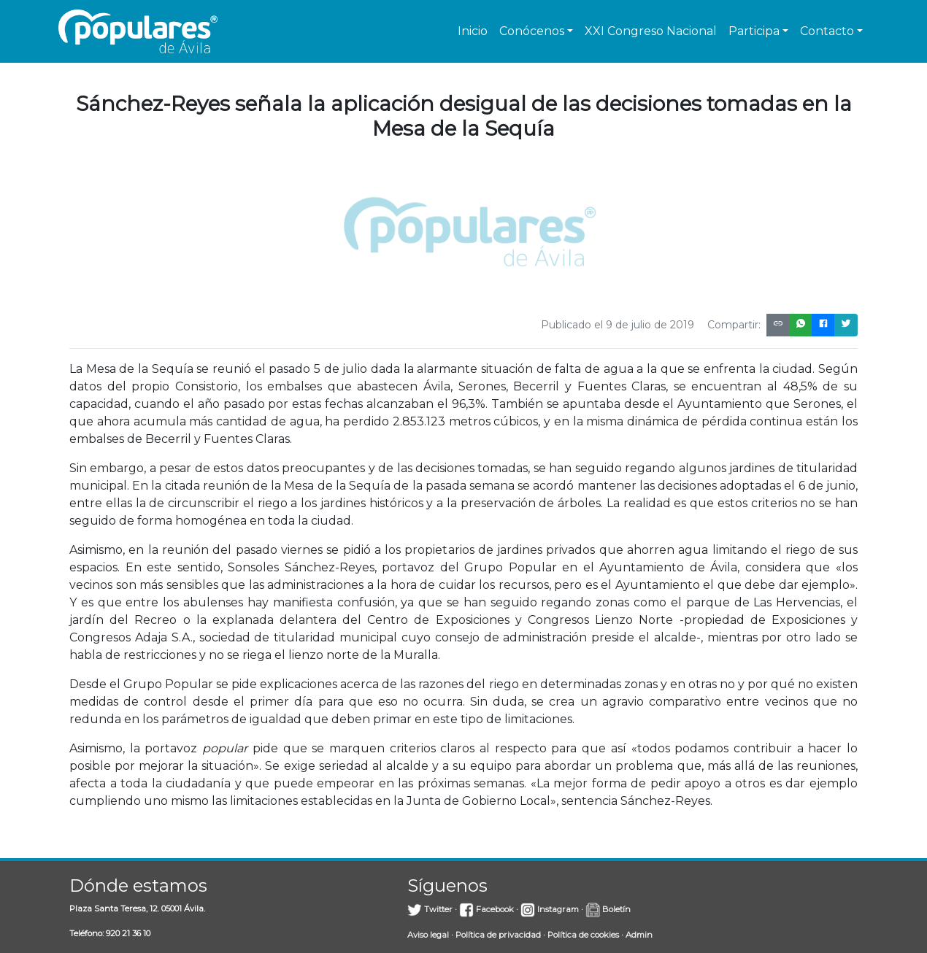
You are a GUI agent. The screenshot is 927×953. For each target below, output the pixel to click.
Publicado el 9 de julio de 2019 (617, 324)
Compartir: (734, 324)
